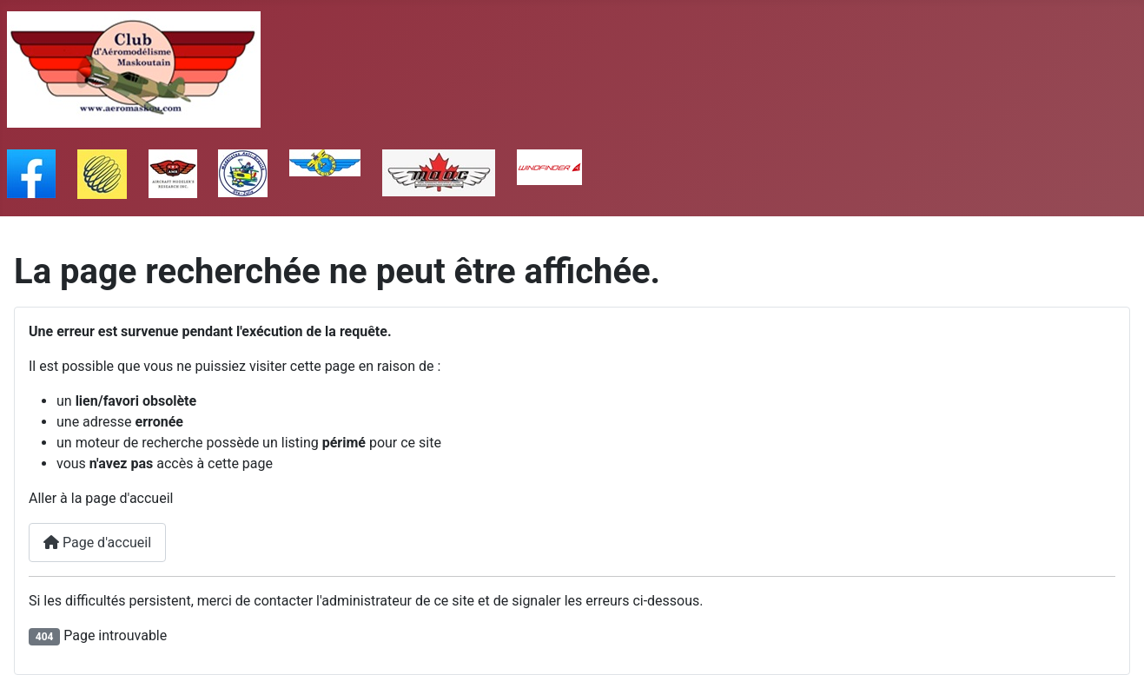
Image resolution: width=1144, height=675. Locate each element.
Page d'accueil (97, 542)
